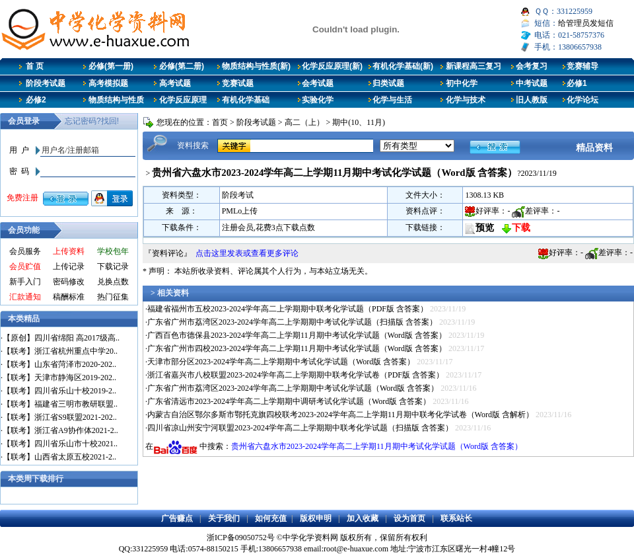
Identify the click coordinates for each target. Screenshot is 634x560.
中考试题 (531, 83)
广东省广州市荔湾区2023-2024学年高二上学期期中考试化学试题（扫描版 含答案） (292, 322)
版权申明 (316, 518)
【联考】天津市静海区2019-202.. (59, 377)
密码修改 (69, 281)
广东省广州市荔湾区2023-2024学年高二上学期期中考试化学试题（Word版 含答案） (293, 388)
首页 (220, 122)
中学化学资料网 (310, 537)
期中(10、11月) (358, 122)
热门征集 (113, 296)
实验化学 (318, 99)
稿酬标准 (69, 296)
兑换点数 (113, 281)
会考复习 (531, 66)
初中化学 (461, 83)
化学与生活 (392, 99)
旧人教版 (531, 99)
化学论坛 (582, 99)
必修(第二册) (181, 66)
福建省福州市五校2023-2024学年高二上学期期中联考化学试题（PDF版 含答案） (287, 308)
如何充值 (271, 518)
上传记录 (69, 266)
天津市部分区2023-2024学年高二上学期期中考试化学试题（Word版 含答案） (281, 361)
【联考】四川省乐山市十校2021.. (60, 443)
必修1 (577, 83)
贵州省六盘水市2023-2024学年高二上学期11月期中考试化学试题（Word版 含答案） (376, 446)
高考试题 (175, 83)
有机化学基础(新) (402, 66)
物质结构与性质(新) (256, 66)
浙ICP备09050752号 (241, 537)
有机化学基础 (245, 99)
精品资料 (594, 147)
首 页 (35, 66)
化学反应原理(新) (332, 66)
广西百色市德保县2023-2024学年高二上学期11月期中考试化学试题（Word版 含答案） (296, 335)
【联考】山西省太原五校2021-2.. (59, 456)
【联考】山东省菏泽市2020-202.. (59, 364)
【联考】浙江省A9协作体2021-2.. (60, 430)
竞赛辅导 (582, 66)
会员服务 (25, 251)
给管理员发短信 (586, 23)
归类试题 (388, 83)
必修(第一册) (110, 66)
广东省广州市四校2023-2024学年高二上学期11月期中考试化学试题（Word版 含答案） (296, 348)
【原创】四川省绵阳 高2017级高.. (61, 337)
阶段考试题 (45, 83)
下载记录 (113, 266)
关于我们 (224, 518)
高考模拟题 (108, 83)
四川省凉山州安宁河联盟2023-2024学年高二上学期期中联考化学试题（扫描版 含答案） (300, 427)
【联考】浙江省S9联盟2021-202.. (60, 417)
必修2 (36, 99)
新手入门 (25, 281)
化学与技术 (465, 99)
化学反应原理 (183, 99)
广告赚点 (177, 518)
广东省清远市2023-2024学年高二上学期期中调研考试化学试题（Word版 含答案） (289, 401)
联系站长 (456, 518)
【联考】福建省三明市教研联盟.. (60, 404)
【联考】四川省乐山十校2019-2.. (59, 390)
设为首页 (409, 518)
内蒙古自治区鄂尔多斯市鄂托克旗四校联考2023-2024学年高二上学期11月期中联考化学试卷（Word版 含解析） (340, 414)
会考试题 (318, 83)
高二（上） (304, 122)
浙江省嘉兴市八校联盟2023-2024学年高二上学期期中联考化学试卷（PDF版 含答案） (295, 375)
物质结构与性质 (116, 99)
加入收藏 (362, 518)
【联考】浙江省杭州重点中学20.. (60, 351)
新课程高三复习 (473, 66)
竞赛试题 (238, 83)
